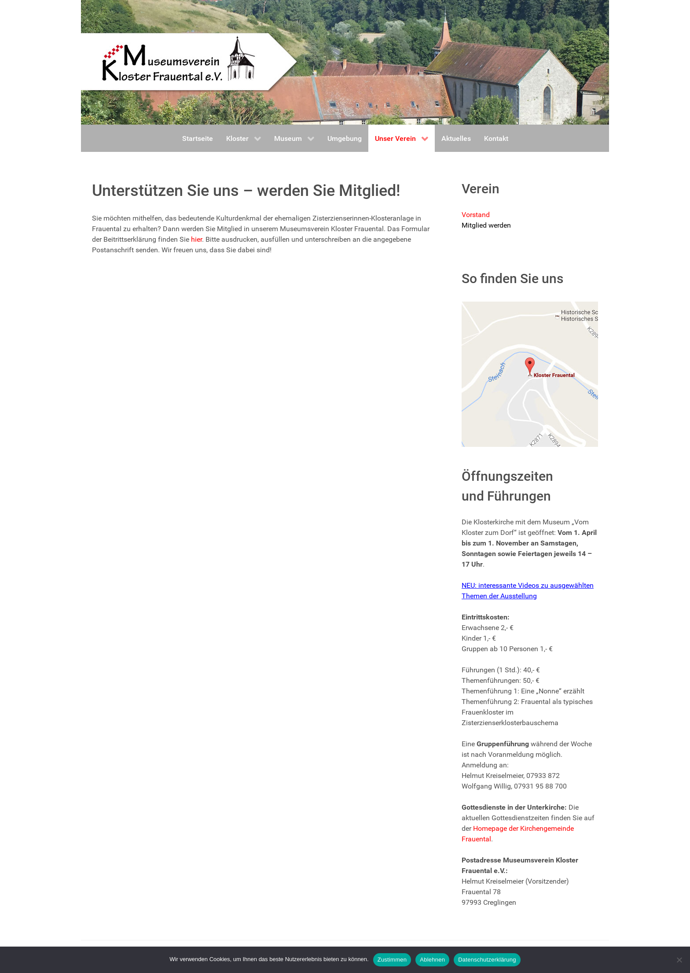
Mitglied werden (486, 225)
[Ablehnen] (679, 959)
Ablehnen (432, 959)
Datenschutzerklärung (487, 959)
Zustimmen (392, 959)
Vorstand (476, 214)
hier (196, 239)
